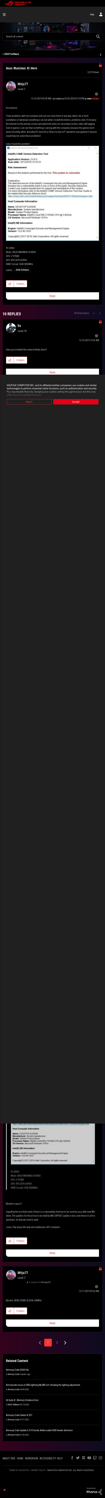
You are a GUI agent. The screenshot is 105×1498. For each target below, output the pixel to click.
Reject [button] (29, 401)
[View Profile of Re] (19, 326)
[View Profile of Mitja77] (23, 84)
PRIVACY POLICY (38, 1470)
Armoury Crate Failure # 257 (19, 1415)
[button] (52, 193)
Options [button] (100, 54)
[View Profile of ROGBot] (95, 99)
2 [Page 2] (57, 1342)
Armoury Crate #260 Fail (17, 1369)
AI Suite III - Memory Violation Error (22, 1400)
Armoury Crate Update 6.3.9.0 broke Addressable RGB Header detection (39, 1430)
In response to (40, 1282)
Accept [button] (76, 401)
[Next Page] (65, 1343)
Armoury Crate (13, 1374)
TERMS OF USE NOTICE (19, 1470)
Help (92, 14)
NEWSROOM (31, 1458)
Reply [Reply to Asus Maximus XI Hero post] (52, 296)
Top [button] (4, 1489)
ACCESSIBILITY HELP (51, 1458)
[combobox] (52, 36)
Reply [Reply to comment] (52, 372)
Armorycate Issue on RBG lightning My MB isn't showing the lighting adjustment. (43, 1385)
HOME (20, 1458)
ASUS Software (11, 54)
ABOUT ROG (8, 1458)
